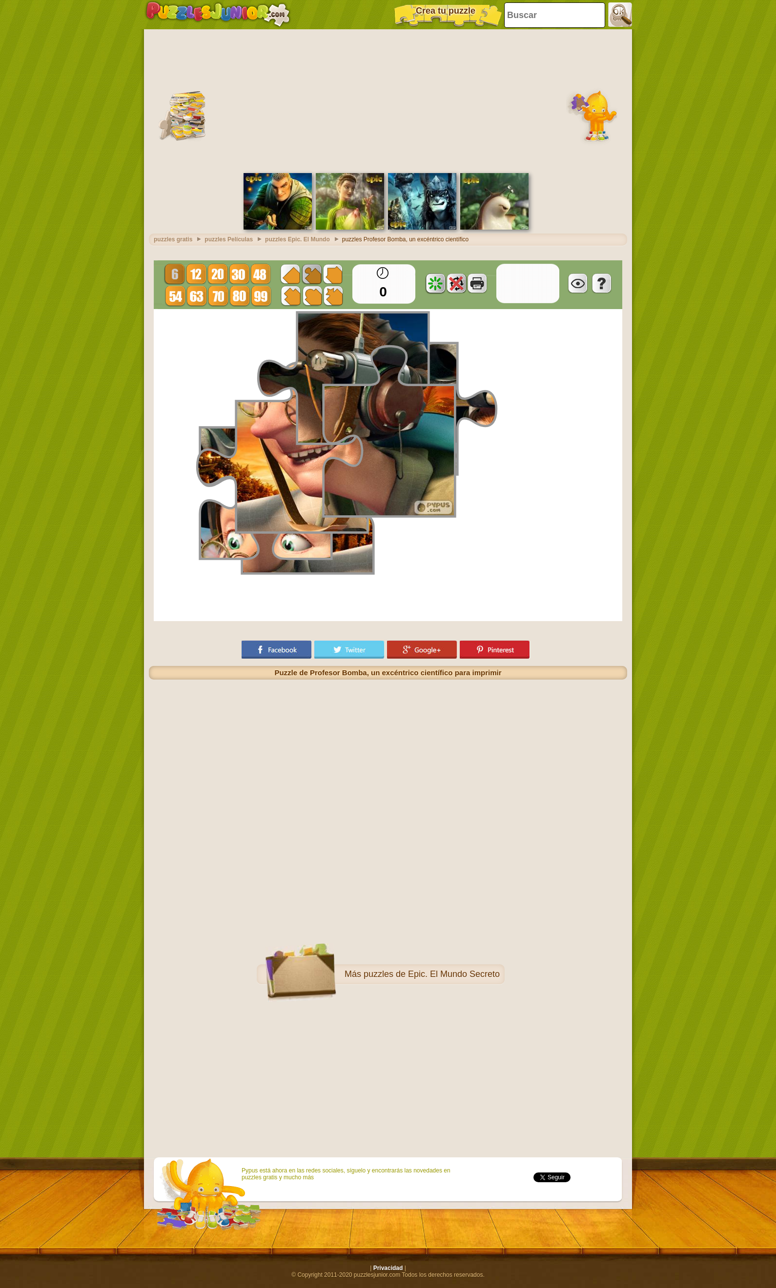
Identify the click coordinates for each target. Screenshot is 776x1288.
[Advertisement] (388, 100)
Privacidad (388, 1268)
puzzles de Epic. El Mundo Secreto (432, 974)
